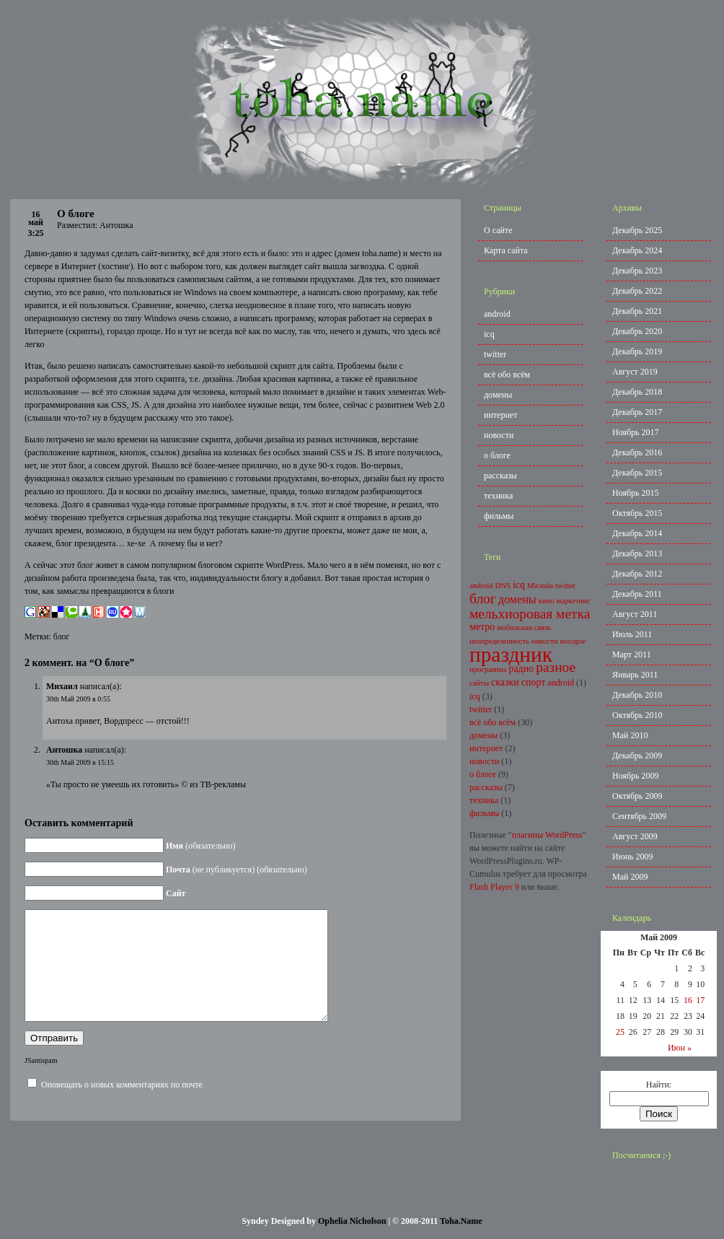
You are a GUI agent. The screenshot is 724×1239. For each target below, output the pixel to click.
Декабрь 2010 (637, 695)
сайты (479, 683)
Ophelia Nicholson (352, 1221)
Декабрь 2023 (637, 271)
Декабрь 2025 (637, 230)
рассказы (500, 475)
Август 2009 (635, 836)
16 (688, 1000)
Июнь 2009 (632, 856)
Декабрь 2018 (637, 392)
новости (498, 435)
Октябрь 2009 (637, 796)
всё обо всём (507, 374)
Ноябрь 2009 (635, 776)
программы (487, 669)
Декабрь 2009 (637, 755)
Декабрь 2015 (637, 473)
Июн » (680, 1048)
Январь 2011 (635, 675)
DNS (503, 586)
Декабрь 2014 (637, 533)
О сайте (498, 230)
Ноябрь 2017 (635, 432)
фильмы (498, 516)
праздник (510, 654)
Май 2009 (630, 877)
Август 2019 (635, 372)
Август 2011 (634, 614)
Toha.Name (461, 1221)
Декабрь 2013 (637, 553)
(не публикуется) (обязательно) (236, 869)
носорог (573, 641)
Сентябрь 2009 (639, 816)
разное (555, 667)
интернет (500, 415)
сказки (505, 682)
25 (620, 1032)
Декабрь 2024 (637, 250)
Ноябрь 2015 (635, 493)
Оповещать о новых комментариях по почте (122, 1106)
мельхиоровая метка (529, 613)
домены (498, 395)
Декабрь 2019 (637, 351)
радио (521, 668)
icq (489, 334)
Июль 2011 (632, 634)
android (497, 314)
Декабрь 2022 (637, 291)
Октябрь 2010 (637, 715)
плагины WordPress (546, 835)
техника (498, 496)
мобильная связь (524, 627)
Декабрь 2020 (637, 331)
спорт (533, 682)
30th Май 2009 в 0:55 (78, 699)
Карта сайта (506, 250)
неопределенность (499, 641)
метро (482, 626)
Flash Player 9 (494, 887)
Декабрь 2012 (637, 574)
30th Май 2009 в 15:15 (80, 762)
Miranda (540, 586)
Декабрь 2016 (637, 452)
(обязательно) (201, 846)
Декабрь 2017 (637, 412)
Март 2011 (631, 654)
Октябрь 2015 (637, 513)
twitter (495, 354)
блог (61, 636)
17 (700, 1000)
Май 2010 (630, 735)
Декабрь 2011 (637, 594)
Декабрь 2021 (637, 311)
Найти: (658, 1085)
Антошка (64, 750)
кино (547, 601)
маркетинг (574, 601)
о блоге (497, 455)
